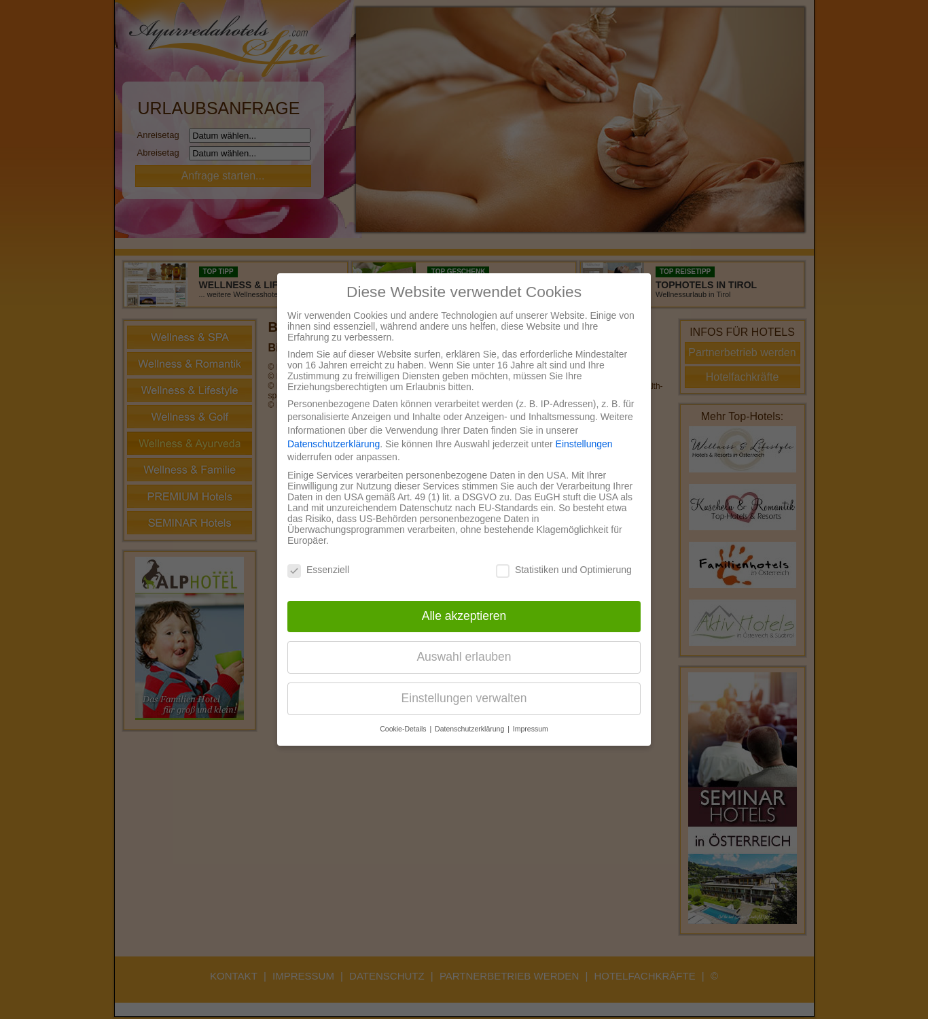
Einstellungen (584, 443)
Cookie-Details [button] (404, 729)
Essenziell (318, 569)
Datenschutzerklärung (333, 443)
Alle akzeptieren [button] (464, 616)
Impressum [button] (530, 729)
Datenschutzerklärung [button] (470, 729)
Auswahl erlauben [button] (463, 656)
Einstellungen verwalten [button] (464, 698)
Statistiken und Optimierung (564, 569)
